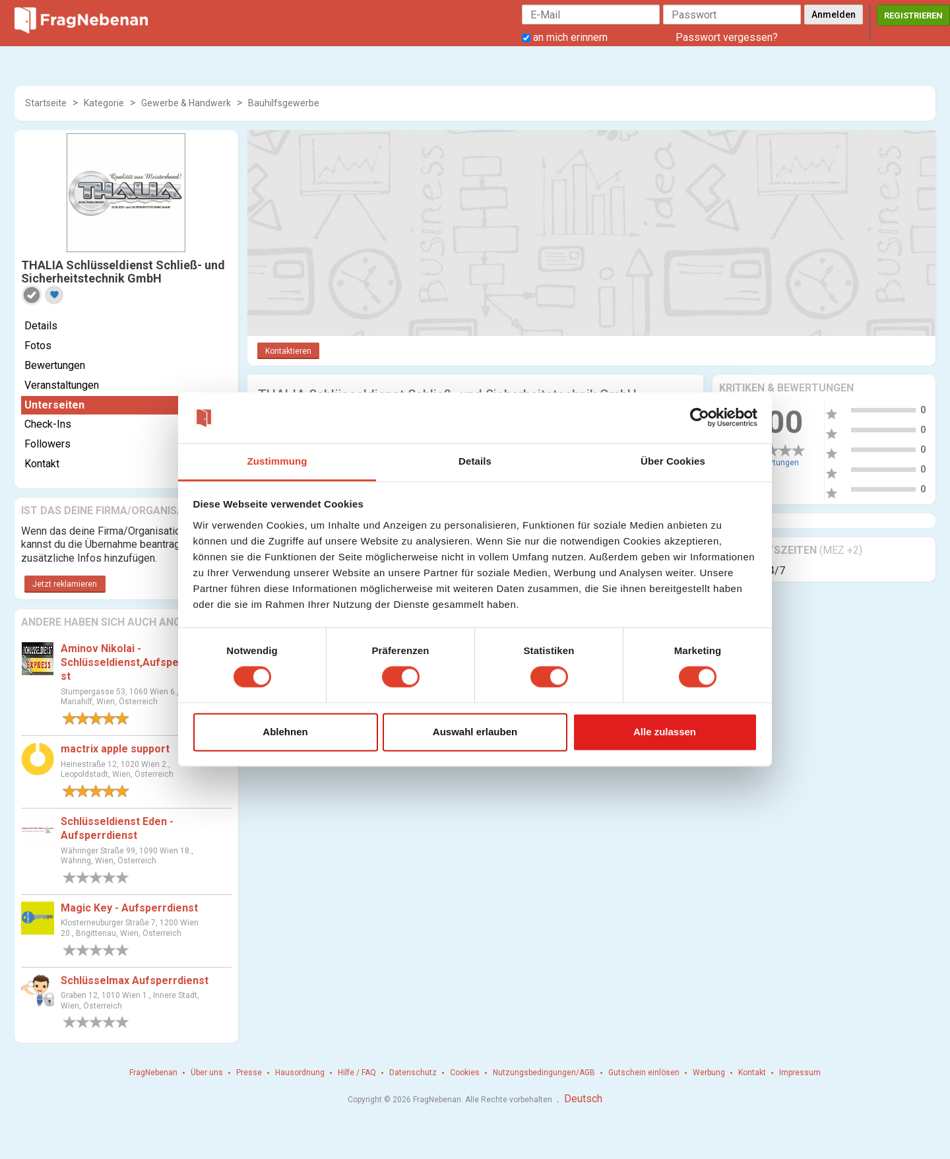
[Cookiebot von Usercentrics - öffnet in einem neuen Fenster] (699, 418)
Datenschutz (413, 1072)
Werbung (709, 1072)
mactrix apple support (115, 749)
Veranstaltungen (61, 385)
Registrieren (913, 15)
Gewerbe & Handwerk (186, 103)
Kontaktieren (288, 351)
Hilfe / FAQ (357, 1072)
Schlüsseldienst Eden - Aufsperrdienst (117, 828)
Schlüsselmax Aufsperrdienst (134, 980)
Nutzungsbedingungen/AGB (544, 1072)
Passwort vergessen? (727, 37)
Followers (47, 444)
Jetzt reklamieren (64, 584)
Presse (249, 1072)
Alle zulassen (664, 731)
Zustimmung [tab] (277, 461)
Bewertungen (54, 365)
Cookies (465, 1072)
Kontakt (41, 463)
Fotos (37, 345)
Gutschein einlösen (644, 1072)
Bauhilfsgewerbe (283, 103)
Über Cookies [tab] (673, 461)
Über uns (207, 1072)
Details (40, 325)
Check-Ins (47, 424)
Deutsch (583, 1098)
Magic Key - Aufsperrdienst (129, 908)
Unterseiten (54, 405)
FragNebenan (153, 1072)
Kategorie (104, 103)
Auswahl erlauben (475, 731)
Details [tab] (475, 461)
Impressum (800, 1072)
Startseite (46, 103)
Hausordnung (300, 1072)
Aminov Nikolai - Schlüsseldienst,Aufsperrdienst (135, 662)
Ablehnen (285, 731)
